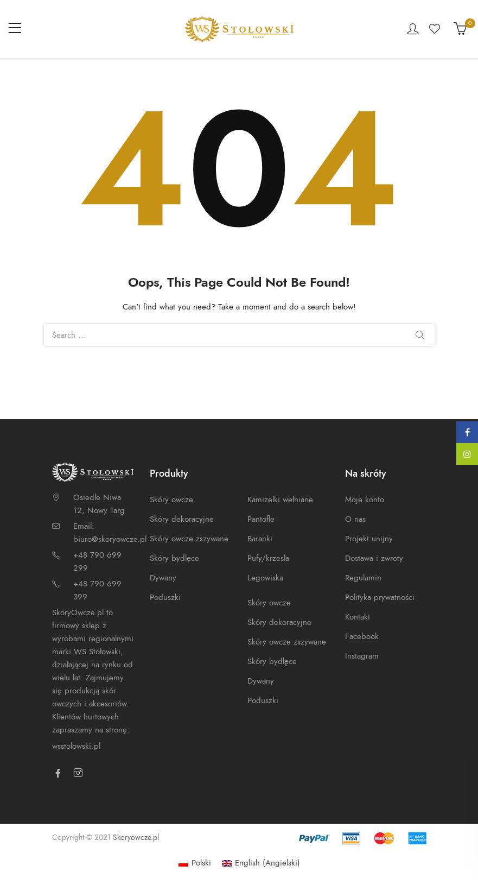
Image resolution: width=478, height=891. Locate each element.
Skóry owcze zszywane (189, 538)
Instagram (362, 655)
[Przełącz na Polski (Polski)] (194, 863)
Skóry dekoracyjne (182, 519)
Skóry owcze (171, 499)
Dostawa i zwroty (374, 558)
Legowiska (265, 577)
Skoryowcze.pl (136, 837)
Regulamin (363, 577)
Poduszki (165, 597)
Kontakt (357, 616)
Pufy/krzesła (268, 558)
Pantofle (261, 519)
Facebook (362, 636)
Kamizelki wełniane (280, 499)
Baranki (259, 538)
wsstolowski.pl (76, 746)
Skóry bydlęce (174, 558)
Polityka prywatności (380, 597)
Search (420, 335)
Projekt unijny (369, 538)
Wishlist (436, 29)
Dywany (163, 577)
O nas (355, 519)
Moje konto (364, 499)
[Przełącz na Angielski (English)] (260, 863)
